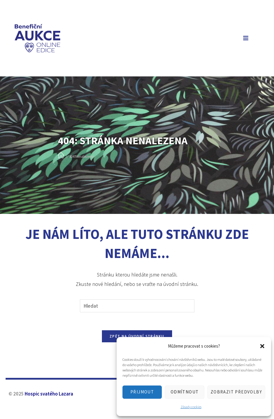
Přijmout (142, 392)
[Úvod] (61, 156)
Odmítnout (185, 392)
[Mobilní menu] (245, 38)
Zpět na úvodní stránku (137, 336)
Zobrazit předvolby (236, 392)
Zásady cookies (191, 407)
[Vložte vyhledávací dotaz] (137, 306)
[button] (262, 346)
